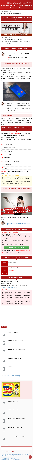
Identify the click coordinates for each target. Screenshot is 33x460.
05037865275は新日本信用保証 (15, 358)
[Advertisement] (16, 315)
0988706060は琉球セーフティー (15, 332)
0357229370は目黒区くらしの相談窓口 (16, 436)
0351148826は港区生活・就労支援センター (17, 340)
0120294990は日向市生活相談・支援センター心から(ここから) (17, 376)
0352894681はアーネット (14, 401)
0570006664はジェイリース (7, 457)
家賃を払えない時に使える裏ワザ (16, 247)
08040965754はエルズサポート (15, 427)
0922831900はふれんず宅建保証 (8, 458)
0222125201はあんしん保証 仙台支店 (12, 375)
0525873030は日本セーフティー (15, 366)
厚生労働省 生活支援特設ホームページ (10, 287)
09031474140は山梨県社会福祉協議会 (16, 418)
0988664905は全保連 (13, 409)
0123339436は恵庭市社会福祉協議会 (16, 349)
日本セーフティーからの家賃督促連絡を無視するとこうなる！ (15, 454)
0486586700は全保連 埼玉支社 (8, 455)
